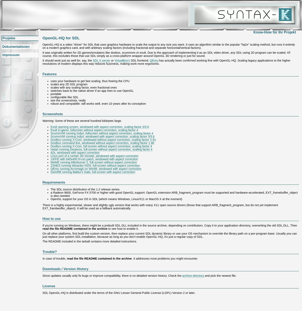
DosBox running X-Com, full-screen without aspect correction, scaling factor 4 (101, 146)
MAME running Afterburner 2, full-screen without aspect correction (93, 162)
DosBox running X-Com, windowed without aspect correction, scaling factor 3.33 (103, 139)
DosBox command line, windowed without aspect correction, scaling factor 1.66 (102, 143)
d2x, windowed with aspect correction (75, 152)
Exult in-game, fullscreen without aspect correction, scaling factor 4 (94, 130)
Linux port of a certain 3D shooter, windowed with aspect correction (94, 156)
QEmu (154, 60)
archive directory (193, 275)
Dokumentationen (15, 46)
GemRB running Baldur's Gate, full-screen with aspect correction (92, 172)
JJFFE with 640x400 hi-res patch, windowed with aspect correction (94, 159)
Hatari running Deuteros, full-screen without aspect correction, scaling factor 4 (101, 149)
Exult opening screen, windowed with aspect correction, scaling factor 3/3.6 (99, 126)
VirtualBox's (122, 60)
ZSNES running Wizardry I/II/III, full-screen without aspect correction (95, 165)
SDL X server (101, 60)
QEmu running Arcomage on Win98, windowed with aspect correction (95, 168)
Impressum (10, 55)
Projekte (8, 38)
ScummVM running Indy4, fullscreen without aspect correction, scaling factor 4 (101, 133)
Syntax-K (243, 14)
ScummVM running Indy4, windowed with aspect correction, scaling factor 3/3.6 (102, 136)
